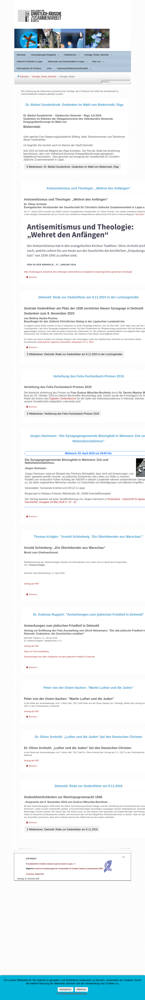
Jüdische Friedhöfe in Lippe (30, 61)
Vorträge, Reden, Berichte (96, 55)
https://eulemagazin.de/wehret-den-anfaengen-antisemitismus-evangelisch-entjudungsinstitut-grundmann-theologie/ (78, 272)
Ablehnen (81, 989)
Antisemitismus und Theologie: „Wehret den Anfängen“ (88, 188)
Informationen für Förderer (29, 68)
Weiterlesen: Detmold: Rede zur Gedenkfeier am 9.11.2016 (62, 829)
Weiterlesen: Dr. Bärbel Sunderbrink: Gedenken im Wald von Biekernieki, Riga (72, 166)
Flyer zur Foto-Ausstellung (36, 651)
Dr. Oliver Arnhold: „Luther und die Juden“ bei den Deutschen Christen (88, 737)
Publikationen (70, 55)
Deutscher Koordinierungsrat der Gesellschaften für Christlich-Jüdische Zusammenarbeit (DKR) (68, 869)
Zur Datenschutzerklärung (72, 993)
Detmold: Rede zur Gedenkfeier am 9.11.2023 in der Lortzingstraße (88, 297)
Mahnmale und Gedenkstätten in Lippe (66, 61)
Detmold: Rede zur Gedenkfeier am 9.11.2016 (88, 786)
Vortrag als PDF (31, 583)
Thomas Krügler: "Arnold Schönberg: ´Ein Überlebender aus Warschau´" (88, 536)
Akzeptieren (65, 989)
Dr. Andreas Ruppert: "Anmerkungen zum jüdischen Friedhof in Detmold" (88, 614)
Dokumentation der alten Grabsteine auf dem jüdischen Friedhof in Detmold (59, 656)
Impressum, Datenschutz (35, 874)
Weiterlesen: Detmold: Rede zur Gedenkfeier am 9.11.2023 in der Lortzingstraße (74, 354)
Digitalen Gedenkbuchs (62, 398)
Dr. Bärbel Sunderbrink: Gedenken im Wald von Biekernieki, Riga (74, 104)
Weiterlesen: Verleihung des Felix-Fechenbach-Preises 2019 (63, 413)
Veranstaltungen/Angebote (43, 55)
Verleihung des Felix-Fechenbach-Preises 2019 (88, 376)
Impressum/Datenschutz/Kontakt (72, 68)
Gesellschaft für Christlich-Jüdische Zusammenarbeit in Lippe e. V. (52, 864)
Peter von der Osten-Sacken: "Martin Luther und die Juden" (89, 687)
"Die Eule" (139, 214)
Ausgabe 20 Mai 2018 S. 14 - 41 (58, 502)
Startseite (21, 55)
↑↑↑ (123, 857)
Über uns (96, 61)
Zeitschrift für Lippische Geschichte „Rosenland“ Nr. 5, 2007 (65, 342)
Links (49, 68)
